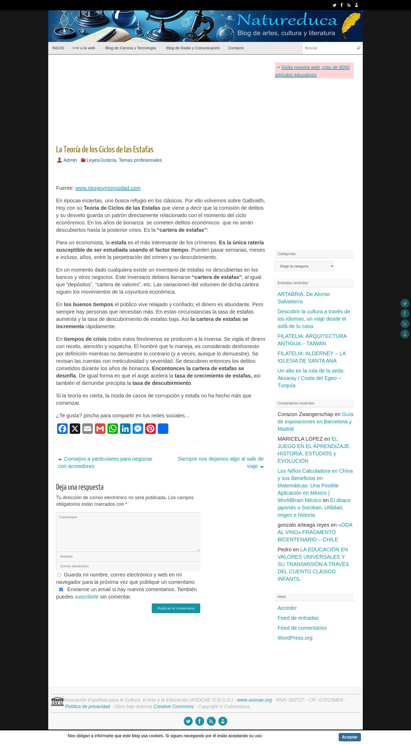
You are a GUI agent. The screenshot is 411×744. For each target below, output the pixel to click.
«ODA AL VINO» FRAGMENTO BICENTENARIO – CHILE (315, 532)
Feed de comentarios (302, 628)
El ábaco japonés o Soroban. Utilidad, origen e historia (314, 507)
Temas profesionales (140, 160)
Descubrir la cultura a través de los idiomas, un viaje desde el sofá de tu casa (314, 319)
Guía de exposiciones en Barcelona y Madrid (315, 421)
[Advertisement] (161, 97)
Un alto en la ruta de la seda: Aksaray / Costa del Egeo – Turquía (311, 378)
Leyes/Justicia (101, 160)
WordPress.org (295, 638)
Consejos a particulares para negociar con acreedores (105, 462)
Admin (70, 160)
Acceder (287, 608)
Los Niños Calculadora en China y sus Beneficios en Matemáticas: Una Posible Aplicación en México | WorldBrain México (315, 485)
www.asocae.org (254, 700)
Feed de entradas (298, 618)
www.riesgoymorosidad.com (107, 188)
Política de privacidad (87, 706)
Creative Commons (173, 706)
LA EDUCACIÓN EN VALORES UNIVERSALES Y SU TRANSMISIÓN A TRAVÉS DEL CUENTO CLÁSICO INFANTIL (313, 564)
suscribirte (87, 597)
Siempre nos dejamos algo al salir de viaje (221, 462)
